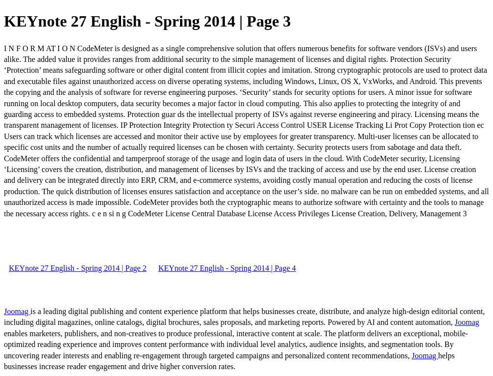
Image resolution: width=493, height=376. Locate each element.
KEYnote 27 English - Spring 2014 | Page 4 (227, 268)
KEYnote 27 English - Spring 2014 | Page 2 (78, 268)
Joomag (17, 311)
